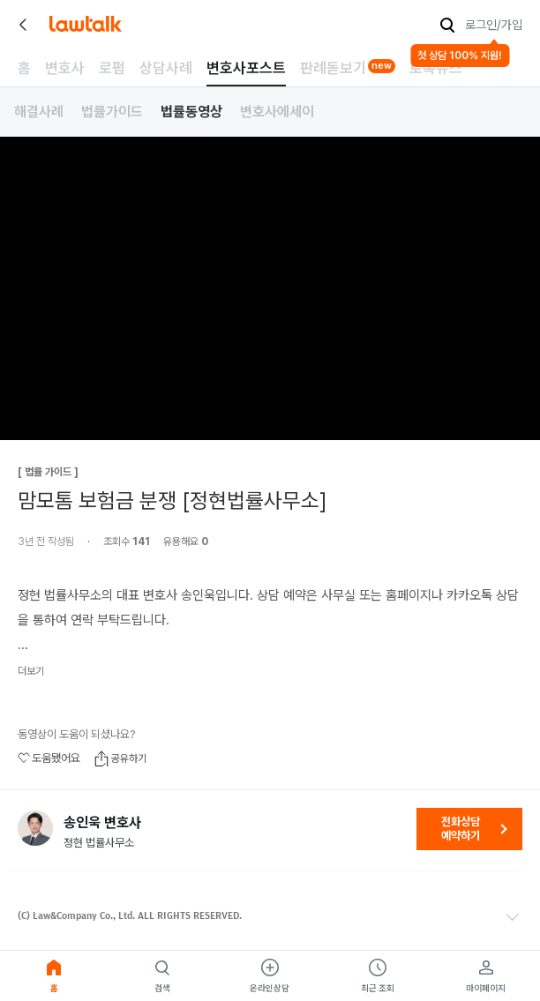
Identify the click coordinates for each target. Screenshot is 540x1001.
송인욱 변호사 (102, 823)
